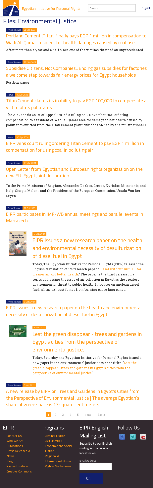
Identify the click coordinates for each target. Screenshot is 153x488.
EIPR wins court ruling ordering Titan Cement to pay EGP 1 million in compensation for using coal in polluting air (75, 146)
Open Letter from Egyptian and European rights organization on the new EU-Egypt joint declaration (74, 172)
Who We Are (15, 441)
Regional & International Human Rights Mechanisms (58, 461)
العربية (146, 8)
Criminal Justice (55, 436)
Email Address (88, 461)
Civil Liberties (53, 441)
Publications (15, 446)
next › (88, 415)
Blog (10, 461)
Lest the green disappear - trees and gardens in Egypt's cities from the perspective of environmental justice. (87, 342)
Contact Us (14, 436)
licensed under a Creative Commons (19, 468)
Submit (91, 478)
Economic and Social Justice (58, 448)
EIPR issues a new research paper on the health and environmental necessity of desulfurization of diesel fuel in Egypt (87, 248)
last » (101, 415)
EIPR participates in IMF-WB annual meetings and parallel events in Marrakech (74, 217)
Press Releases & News (18, 453)
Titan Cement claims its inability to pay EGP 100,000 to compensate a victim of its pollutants (76, 104)
